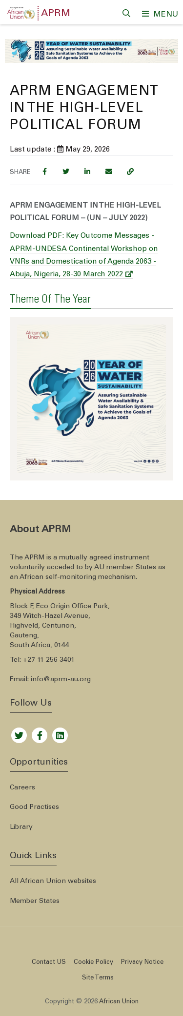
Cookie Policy (93, 962)
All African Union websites (53, 881)
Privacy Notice (142, 962)
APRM (55, 14)
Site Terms (98, 978)
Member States (35, 901)
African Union (119, 1002)
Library (21, 827)
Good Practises (34, 807)
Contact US (49, 962)
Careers (22, 788)
